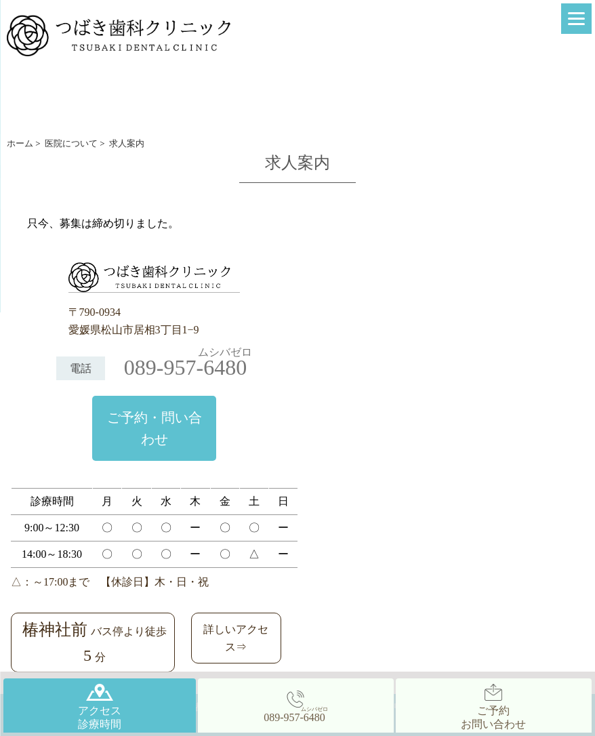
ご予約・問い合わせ (154, 428)
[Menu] (576, 18)
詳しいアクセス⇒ (235, 638)
